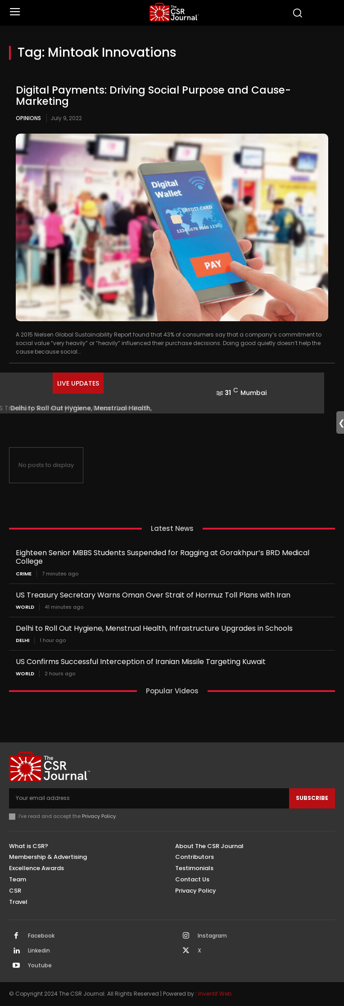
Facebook (41, 935)
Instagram (212, 935)
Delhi (22, 640)
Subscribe (312, 798)
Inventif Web (214, 993)
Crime (24, 573)
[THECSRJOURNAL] (174, 12)
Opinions (28, 118)
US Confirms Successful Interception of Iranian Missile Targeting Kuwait (141, 661)
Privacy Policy (99, 816)
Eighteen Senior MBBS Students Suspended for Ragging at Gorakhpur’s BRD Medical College (162, 557)
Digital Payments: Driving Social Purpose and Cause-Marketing (153, 95)
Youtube (40, 965)
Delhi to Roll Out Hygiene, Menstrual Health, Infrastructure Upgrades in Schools (154, 628)
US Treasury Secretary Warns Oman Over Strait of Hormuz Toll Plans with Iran (153, 595)
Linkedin (39, 950)
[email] (149, 798)
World (25, 607)
